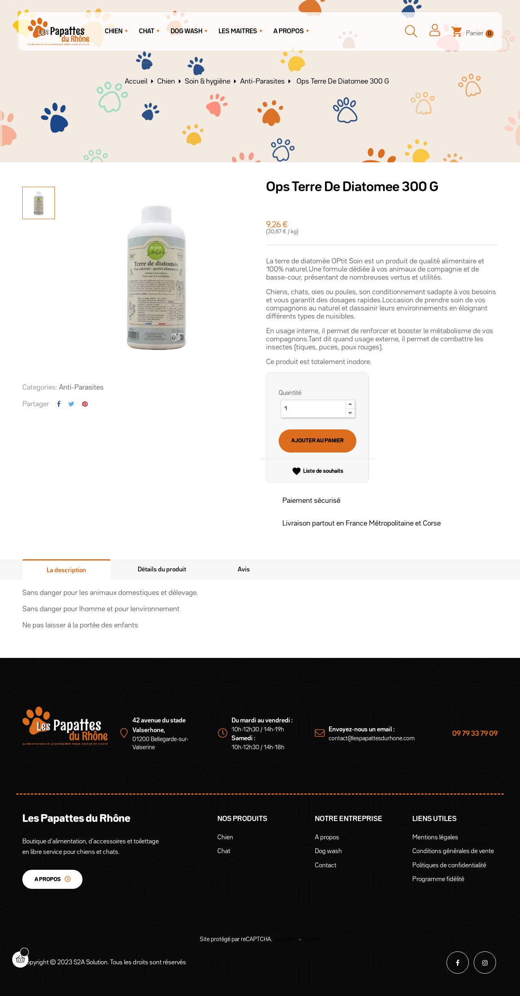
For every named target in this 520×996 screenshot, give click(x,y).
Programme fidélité (438, 879)
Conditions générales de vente (453, 851)
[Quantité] (313, 409)
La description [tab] (66, 570)
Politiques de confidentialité (449, 866)
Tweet (71, 404)
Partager (59, 404)
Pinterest (85, 404)
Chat (223, 851)
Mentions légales (435, 838)
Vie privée (285, 939)
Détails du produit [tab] (162, 570)
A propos (48, 879)
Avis (244, 570)
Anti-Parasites (81, 387)
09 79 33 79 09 (475, 734)
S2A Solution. (91, 963)
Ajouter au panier (317, 440)
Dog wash (328, 851)
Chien (225, 838)
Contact (325, 866)
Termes (311, 939)
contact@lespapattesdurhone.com (372, 738)
